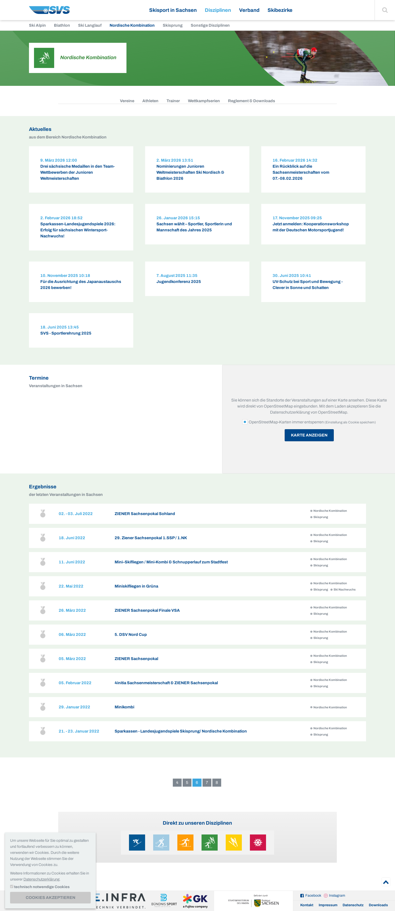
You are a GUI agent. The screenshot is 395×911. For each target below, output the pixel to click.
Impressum (328, 905)
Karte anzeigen (309, 443)
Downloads (378, 905)
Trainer (173, 101)
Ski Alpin (37, 25)
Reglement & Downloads (251, 101)
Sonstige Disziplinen (210, 25)
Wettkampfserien (204, 101)
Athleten (150, 101)
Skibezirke (280, 10)
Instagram (337, 895)
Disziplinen (218, 10)
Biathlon (62, 25)
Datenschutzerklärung (41, 879)
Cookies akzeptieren (50, 897)
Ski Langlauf (90, 25)
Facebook (313, 895)
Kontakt (306, 905)
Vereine (127, 101)
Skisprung (173, 25)
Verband (249, 10)
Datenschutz (353, 905)
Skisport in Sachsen (173, 10)
